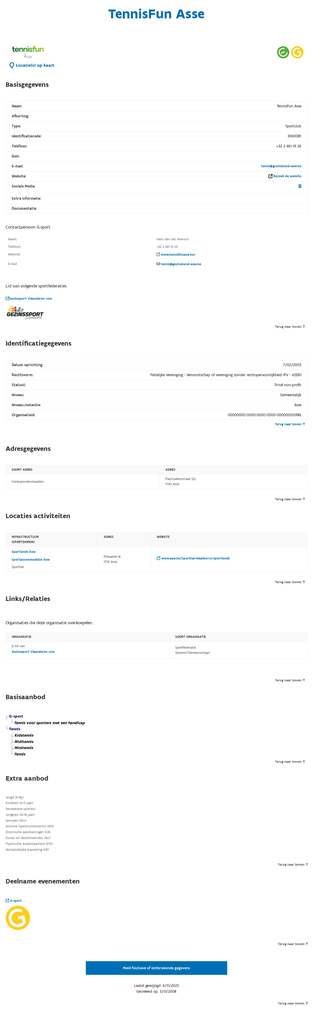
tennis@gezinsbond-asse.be (281, 166)
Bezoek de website (287, 176)
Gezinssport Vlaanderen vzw (29, 298)
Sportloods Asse (23, 552)
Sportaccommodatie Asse (31, 559)
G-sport (14, 901)
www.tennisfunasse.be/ (178, 254)
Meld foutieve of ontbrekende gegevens (156, 968)
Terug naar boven (290, 327)
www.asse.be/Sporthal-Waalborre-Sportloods (193, 558)
